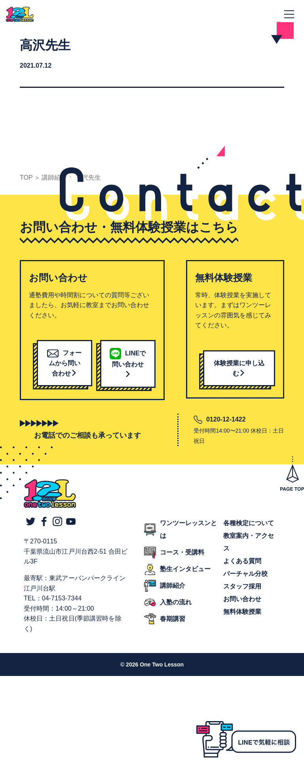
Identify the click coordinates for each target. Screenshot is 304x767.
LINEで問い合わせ (128, 363)
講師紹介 (172, 585)
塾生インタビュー (185, 569)
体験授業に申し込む (239, 368)
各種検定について (248, 523)
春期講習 (172, 618)
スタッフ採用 (242, 586)
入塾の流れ (176, 602)
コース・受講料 (182, 552)
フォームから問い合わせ (64, 362)
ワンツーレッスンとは (188, 529)
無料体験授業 (242, 611)
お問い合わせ (242, 599)
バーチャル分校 (245, 573)
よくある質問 (242, 561)
